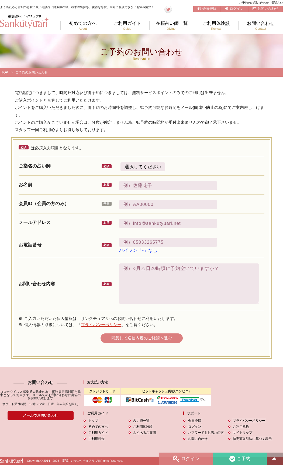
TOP (4, 72)
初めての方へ (83, 25)
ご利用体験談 (216, 25)
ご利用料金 (96, 439)
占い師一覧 (141, 421)
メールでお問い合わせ (40, 415)
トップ (92, 421)
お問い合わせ (265, 8)
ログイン (234, 8)
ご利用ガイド (127, 25)
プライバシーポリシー (101, 324)
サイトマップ (242, 432)
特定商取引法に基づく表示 (251, 439)
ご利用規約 (240, 427)
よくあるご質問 (144, 432)
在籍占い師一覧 (172, 25)
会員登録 (207, 8)
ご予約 (240, 458)
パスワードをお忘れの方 (205, 432)
